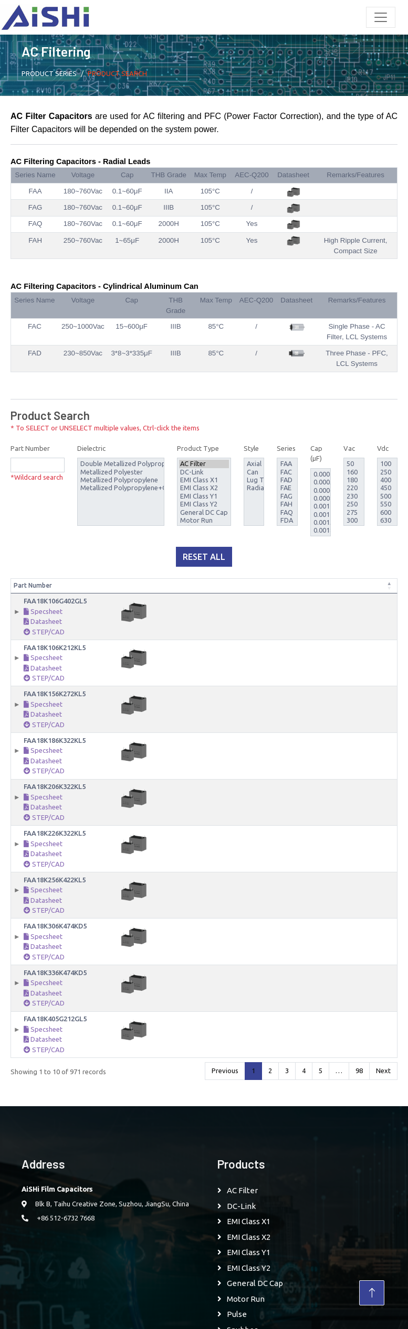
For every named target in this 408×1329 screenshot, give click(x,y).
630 (387, 520)
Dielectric (91, 448)
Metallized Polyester (120, 472)
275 (354, 512)
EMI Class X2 (203, 488)
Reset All (204, 556)
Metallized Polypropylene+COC (120, 488)
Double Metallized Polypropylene (120, 464)
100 (387, 464)
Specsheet (43, 620)
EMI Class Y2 (203, 504)
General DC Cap (203, 512)
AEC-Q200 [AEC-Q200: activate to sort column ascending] (397, 590)
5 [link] (320, 1080)
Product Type (198, 448)
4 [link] (304, 1080)
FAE (287, 488)
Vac (349, 448)
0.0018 (320, 530)
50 (354, 464)
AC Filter (203, 464)
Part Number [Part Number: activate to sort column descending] (33, 594)
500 (387, 496)
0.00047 (320, 474)
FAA (287, 464)
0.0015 (320, 522)
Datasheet (43, 630)
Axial (254, 464)
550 (387, 504)
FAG (287, 496)
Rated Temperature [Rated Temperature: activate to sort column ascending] (339, 590)
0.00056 (320, 482)
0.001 (320, 506)
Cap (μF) (316, 453)
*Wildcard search (37, 477)
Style (251, 448)
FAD (287, 480)
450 (387, 488)
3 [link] (287, 1080)
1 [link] (253, 1080)
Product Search (117, 73)
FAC (287, 472)
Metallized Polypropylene (120, 480)
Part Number (30, 448)
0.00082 (320, 498)
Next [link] (383, 1080)
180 (354, 480)
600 (387, 512)
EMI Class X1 (203, 480)
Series (286, 448)
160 (354, 472)
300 (354, 520)
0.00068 (320, 490)
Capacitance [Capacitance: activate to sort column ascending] (173, 594)
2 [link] (270, 1080)
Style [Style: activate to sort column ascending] (371, 594)
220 (354, 488)
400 (387, 480)
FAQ (287, 512)
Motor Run (203, 520)
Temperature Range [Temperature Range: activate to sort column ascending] (293, 590)
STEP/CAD (44, 641)
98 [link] (359, 1080)
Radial (254, 488)
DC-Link (203, 472)
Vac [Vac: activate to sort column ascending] (245, 594)
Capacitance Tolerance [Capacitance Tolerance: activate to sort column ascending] (215, 590)
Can (254, 472)
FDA (287, 520)
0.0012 (320, 514)
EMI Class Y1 (203, 496)
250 (354, 504)
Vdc (383, 448)
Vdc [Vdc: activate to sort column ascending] (262, 594)
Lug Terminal (254, 480)
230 (354, 496)
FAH (287, 504)
